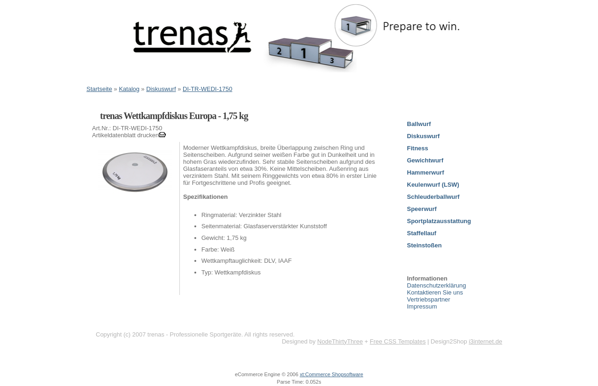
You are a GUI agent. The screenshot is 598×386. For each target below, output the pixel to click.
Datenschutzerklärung (436, 285)
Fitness (417, 148)
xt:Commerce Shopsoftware (331, 374)
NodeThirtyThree (340, 341)
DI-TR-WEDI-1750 (207, 88)
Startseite (99, 88)
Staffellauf (421, 233)
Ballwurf (419, 123)
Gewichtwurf (425, 160)
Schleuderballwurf (433, 196)
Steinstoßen (424, 245)
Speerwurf (422, 208)
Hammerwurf (425, 172)
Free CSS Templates (398, 341)
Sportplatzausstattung (439, 221)
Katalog (129, 88)
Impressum (422, 306)
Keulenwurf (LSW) (433, 184)
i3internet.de (485, 341)
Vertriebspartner (428, 299)
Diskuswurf (161, 88)
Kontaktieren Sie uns (435, 292)
